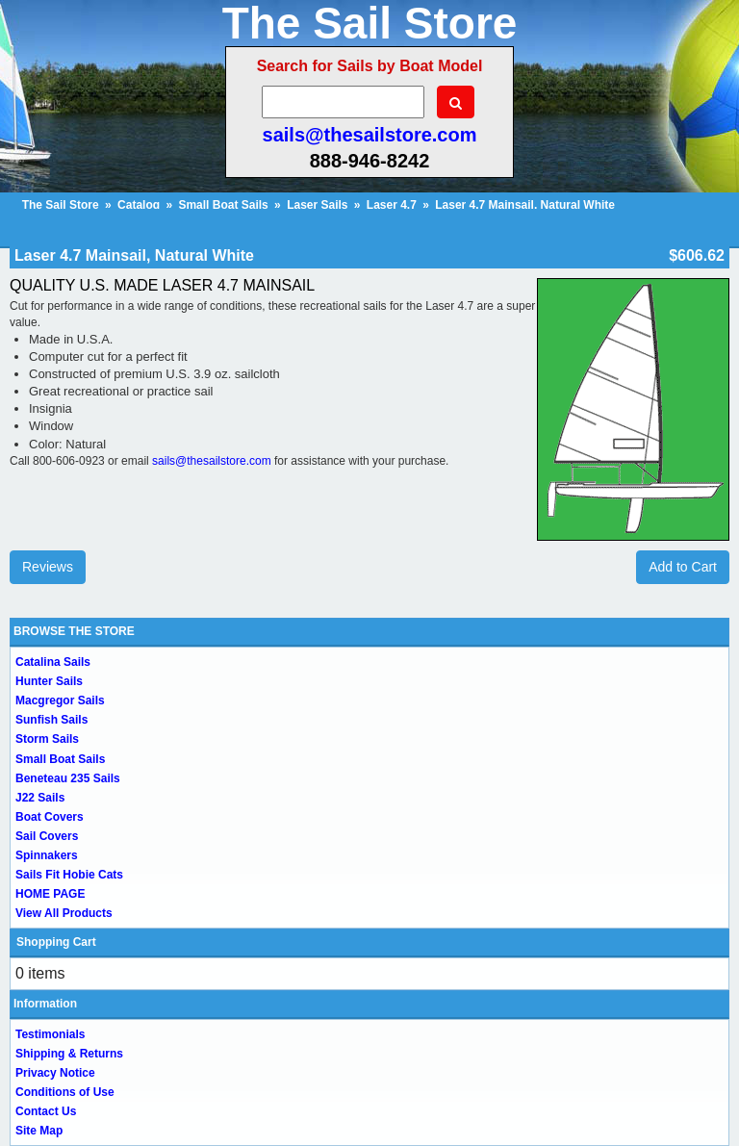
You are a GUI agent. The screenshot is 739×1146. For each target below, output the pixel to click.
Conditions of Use (65, 1092)
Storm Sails (47, 739)
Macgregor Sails (60, 700)
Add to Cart (683, 566)
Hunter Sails (49, 681)
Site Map (39, 1130)
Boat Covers (49, 817)
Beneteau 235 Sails (67, 778)
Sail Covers (46, 836)
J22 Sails (39, 797)
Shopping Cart (56, 942)
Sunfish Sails (51, 719)
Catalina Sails (52, 662)
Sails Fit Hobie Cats (69, 874)
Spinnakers (46, 855)
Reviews (47, 566)
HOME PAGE (50, 894)
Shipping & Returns (69, 1053)
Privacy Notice (55, 1073)
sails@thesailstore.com (370, 134)
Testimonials (50, 1034)
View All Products (64, 913)
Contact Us (45, 1111)
